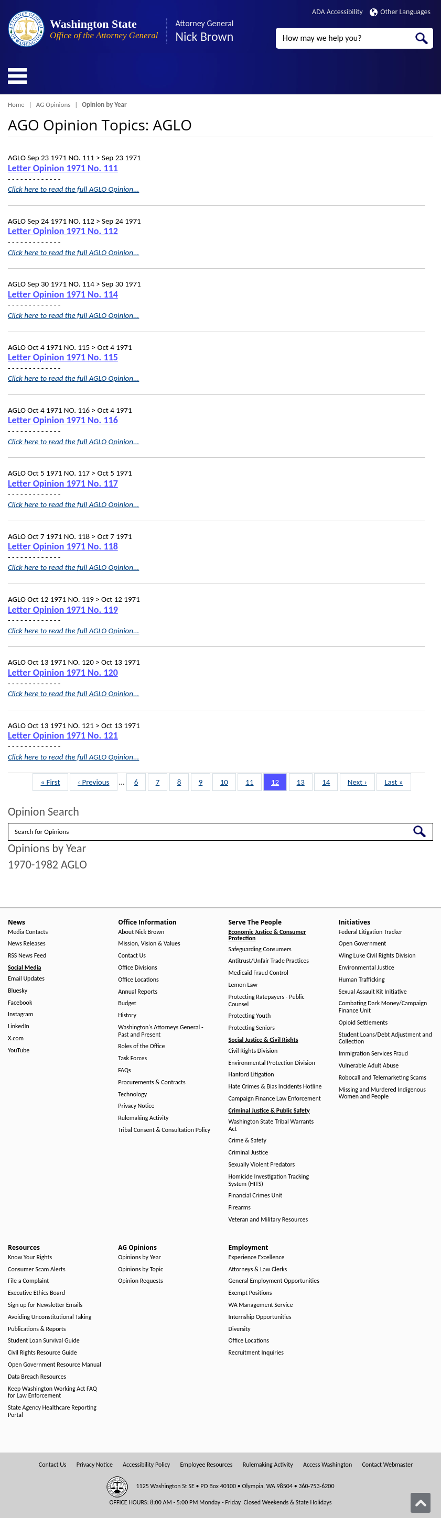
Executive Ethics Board (36, 1293)
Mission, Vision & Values (149, 943)
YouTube (18, 1050)
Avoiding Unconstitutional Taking (49, 1317)
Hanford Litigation (251, 1074)
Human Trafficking (362, 979)
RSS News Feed (27, 955)
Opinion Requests (140, 1281)
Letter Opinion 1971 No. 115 (63, 357)
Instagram (20, 1014)
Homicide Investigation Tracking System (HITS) (269, 1180)
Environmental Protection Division (272, 1063)
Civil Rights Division (253, 1051)
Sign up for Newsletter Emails (45, 1305)
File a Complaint (28, 1281)
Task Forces (132, 1058)
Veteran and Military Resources (268, 1219)
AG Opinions (53, 104)
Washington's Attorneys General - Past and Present (160, 1031)
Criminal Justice (248, 1152)
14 (329, 781)
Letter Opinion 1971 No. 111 (63, 168)
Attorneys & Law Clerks (258, 1269)
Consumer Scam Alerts (37, 1269)
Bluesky (17, 990)
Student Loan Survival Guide (44, 1340)
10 (227, 781)
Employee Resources (206, 1464)
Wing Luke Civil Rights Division (377, 955)
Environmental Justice (366, 967)
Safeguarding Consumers (260, 949)
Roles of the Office (141, 1046)
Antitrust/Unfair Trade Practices (269, 961)
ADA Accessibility (337, 11)
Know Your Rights (30, 1257)
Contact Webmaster (387, 1464)
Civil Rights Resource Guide (42, 1352)
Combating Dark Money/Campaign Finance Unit (383, 1007)
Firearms (240, 1207)
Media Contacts (28, 932)
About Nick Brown (141, 932)
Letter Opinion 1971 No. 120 (63, 672)
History (127, 1015)
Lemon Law (243, 985)
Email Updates (26, 978)
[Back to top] (421, 1503)
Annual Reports (137, 991)
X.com (16, 1038)
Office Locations (138, 979)
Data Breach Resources (37, 1376)
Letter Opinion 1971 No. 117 (63, 483)
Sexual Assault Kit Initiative (373, 991)
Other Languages (400, 11)
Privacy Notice (136, 1106)
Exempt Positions (250, 1293)
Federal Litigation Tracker (370, 932)
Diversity (240, 1329)
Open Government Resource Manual (54, 1364)
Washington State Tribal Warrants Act (271, 1125)
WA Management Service (261, 1305)
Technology (132, 1094)
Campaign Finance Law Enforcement (275, 1098)
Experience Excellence (257, 1257)
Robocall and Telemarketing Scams (382, 1077)
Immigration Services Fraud (373, 1053)
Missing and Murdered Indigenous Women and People (382, 1093)
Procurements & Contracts (151, 1082)
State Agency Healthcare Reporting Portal (52, 1411)
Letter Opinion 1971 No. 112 (63, 231)
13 (304, 781)
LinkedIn (18, 1026)
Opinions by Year (139, 1257)
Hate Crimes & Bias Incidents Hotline (275, 1086)
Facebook (20, 1002)
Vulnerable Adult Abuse (369, 1065)
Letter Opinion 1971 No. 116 (63, 420)
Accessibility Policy (146, 1464)
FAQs (124, 1070)
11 (253, 781)
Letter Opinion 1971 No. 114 (63, 294)
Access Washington (327, 1464)
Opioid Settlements (363, 1022)
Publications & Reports (37, 1329)
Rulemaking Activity (143, 1118)
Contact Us (132, 955)
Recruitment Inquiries (256, 1352)
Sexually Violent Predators (262, 1164)
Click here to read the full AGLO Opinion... (73, 189)
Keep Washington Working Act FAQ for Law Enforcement (52, 1392)
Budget (127, 1003)
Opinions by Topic (140, 1269)
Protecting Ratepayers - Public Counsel (267, 1001)
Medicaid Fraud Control (258, 973)
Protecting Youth (250, 1016)
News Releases (27, 943)
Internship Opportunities (260, 1317)
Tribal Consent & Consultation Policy (164, 1130)
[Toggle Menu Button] (17, 76)
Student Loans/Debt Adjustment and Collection (385, 1038)
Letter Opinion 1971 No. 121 (63, 735)
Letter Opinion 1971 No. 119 (63, 609)
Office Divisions (137, 967)
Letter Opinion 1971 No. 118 (63, 546)
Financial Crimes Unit (256, 1195)
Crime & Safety (247, 1140)
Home (16, 104)
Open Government (362, 943)
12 (278, 781)
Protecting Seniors (252, 1028)
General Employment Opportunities (274, 1281)
